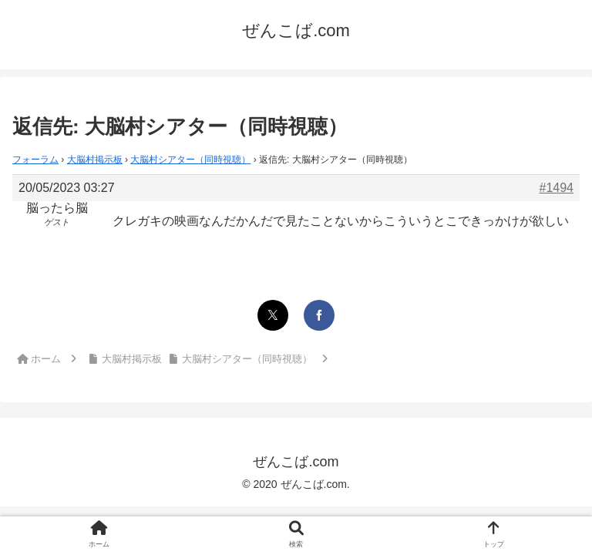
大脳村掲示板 (95, 159)
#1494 (557, 187)
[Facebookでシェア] (319, 315)
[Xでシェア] (272, 315)
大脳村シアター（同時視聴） (190, 159)
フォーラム (35, 159)
